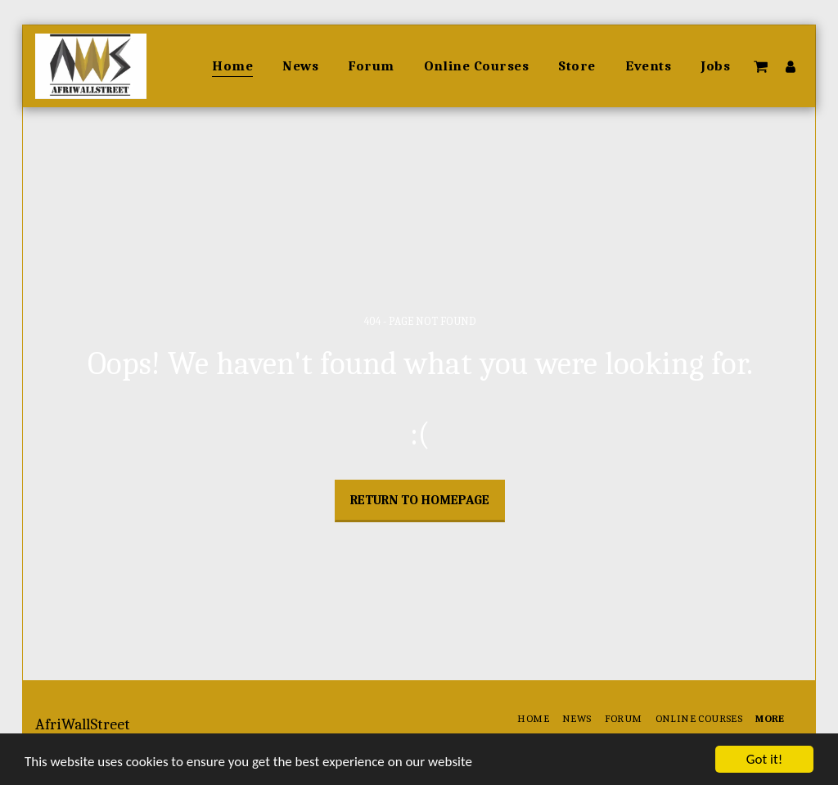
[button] (760, 66)
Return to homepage (419, 500)
